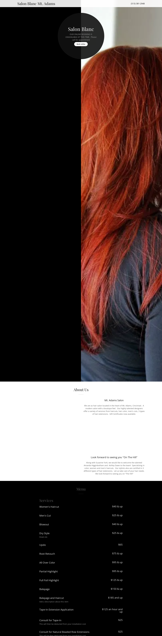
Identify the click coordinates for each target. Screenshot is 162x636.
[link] (63, 4)
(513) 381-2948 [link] (138, 3)
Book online (81, 44)
